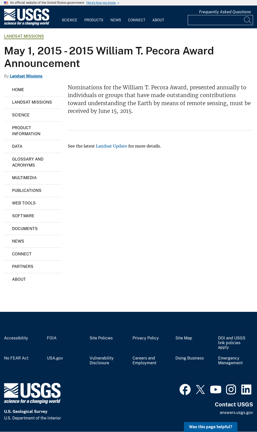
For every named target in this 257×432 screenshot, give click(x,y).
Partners (22, 266)
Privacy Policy (146, 338)
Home (18, 89)
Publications (26, 190)
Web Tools (24, 203)
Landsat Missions (24, 36)
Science (69, 20)
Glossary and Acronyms (27, 162)
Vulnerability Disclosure (102, 360)
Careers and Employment (144, 360)
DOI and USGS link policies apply (231, 343)
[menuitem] (69, 17)
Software (23, 215)
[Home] (26, 24)
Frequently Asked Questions (225, 12)
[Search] (248, 20)
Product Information (26, 130)
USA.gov (55, 358)
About (158, 20)
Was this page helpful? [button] (210, 426)
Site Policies (101, 338)
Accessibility (16, 338)
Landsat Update (111, 146)
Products (93, 20)
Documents (25, 228)
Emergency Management (230, 360)
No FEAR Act (16, 358)
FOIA (51, 338)
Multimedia (24, 177)
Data (17, 146)
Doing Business (189, 358)
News (115, 20)
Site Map (183, 338)
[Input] (220, 20)
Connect (136, 20)
